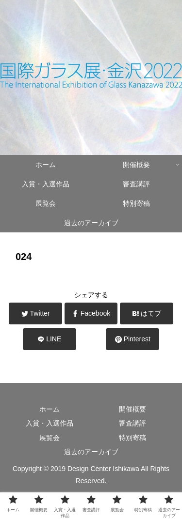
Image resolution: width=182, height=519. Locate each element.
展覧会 (49, 438)
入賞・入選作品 (49, 423)
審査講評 (132, 423)
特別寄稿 (132, 438)
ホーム (49, 409)
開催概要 (132, 409)
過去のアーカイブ (91, 452)
